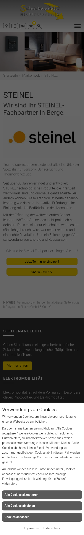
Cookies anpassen (17, 517)
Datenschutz (51, 528)
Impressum (31, 528)
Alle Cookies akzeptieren (21, 494)
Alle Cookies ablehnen (20, 505)
